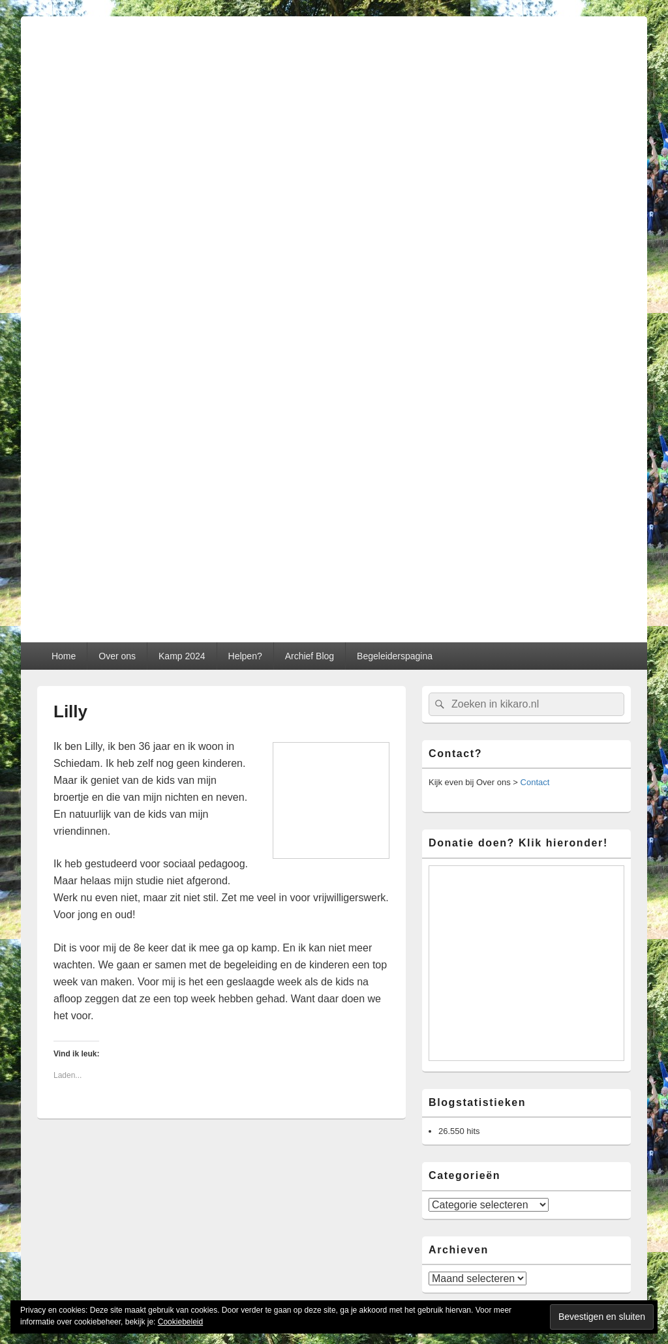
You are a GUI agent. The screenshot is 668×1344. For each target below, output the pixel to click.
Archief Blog (309, 656)
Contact (535, 782)
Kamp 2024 (182, 656)
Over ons (117, 656)
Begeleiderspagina (395, 656)
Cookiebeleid (180, 1321)
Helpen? (245, 656)
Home (64, 656)
